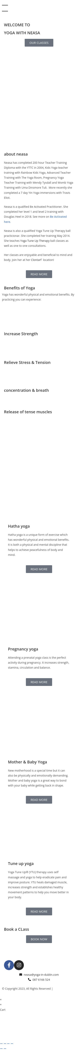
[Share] (8, 1043)
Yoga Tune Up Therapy (35, 241)
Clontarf (36, 260)
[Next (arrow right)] (5, 1048)
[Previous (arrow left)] (1, 1048)
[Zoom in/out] (1, 1043)
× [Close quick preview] (1, 999)
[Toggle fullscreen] (5, 1043)
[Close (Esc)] (12, 1043)
